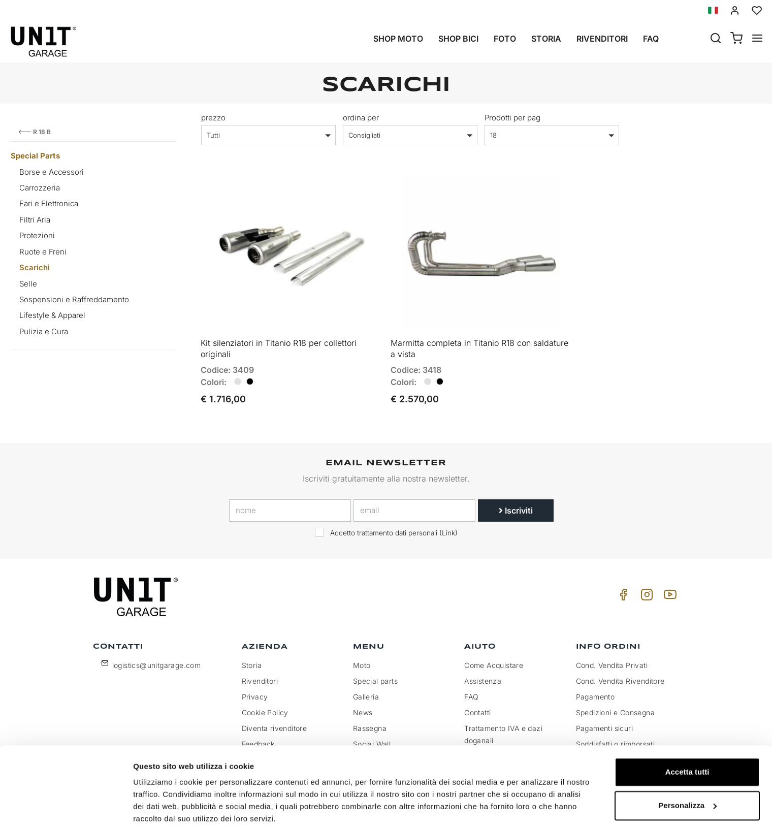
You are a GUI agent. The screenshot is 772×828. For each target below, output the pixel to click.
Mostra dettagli (160, 808)
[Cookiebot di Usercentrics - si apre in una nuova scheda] (65, 808)
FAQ (471, 692)
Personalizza (687, 766)
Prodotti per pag (512, 117)
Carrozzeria (39, 188)
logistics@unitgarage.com (156, 660)
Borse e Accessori (51, 172)
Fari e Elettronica (48, 203)
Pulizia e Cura (43, 331)
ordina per (361, 117)
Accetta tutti (687, 733)
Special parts (375, 676)
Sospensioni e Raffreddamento (74, 299)
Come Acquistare (493, 660)
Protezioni (37, 235)
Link (448, 528)
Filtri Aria (34, 220)
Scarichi (34, 267)
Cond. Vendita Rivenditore (620, 676)
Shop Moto (398, 39)
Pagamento (595, 692)
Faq (651, 39)
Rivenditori (602, 39)
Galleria (366, 692)
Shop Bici (458, 39)
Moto (362, 660)
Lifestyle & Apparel (52, 315)
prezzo (213, 117)
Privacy (255, 692)
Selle (28, 284)
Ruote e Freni (43, 252)
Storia (546, 39)
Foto (505, 39)
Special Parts (35, 156)
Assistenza (482, 676)
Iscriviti (516, 505)
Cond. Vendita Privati (612, 660)
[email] (414, 505)
